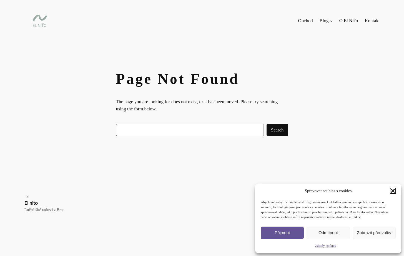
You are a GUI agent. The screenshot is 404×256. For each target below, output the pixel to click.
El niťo (31, 203)
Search (277, 130)
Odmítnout (328, 232)
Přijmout (282, 232)
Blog (324, 20)
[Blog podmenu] (331, 20)
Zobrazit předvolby (374, 232)
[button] (393, 191)
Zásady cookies (325, 246)
